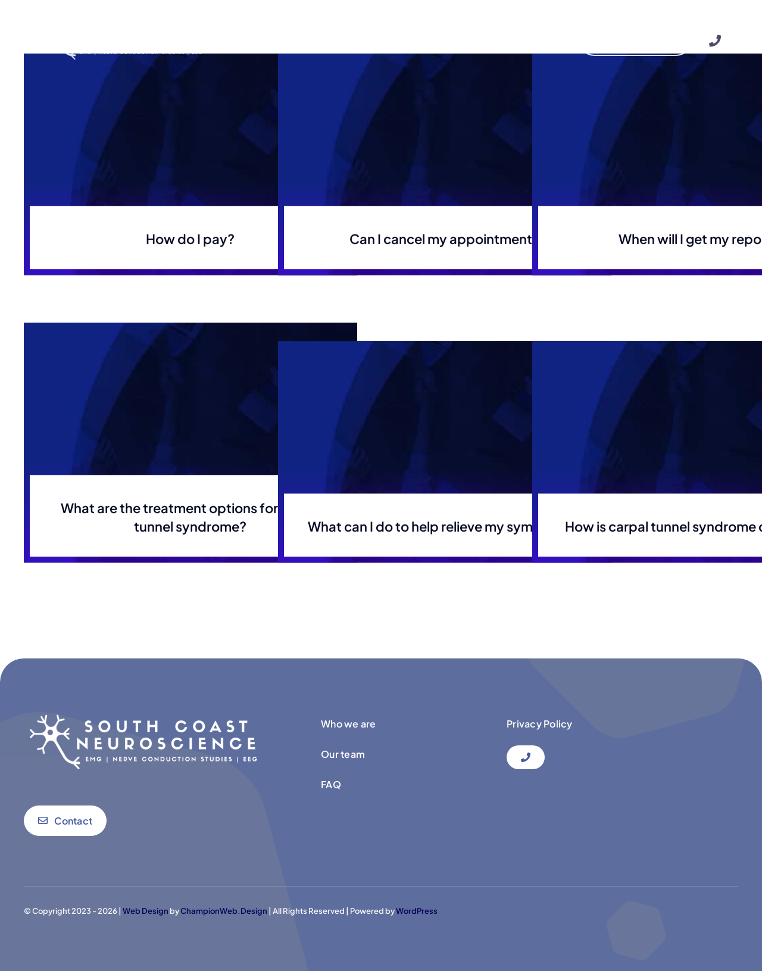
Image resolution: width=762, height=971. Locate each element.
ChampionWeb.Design (223, 911)
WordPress (417, 911)
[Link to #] (715, 41)
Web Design (145, 911)
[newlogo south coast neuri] (120, 23)
